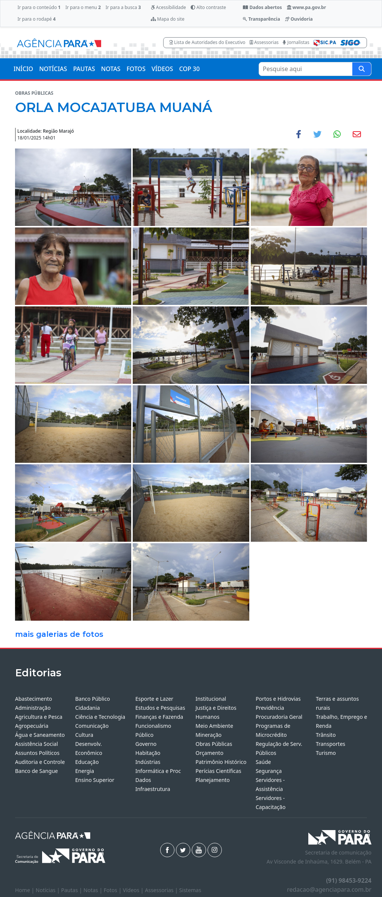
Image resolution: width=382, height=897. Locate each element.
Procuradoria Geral (279, 716)
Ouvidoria (299, 19)
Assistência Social (36, 743)
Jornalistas (296, 42)
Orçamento (209, 752)
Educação (87, 761)
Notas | (93, 890)
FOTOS (136, 69)
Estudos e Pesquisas (160, 707)
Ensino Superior (94, 779)
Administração (33, 707)
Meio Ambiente (214, 725)
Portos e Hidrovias (278, 698)
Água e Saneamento (40, 734)
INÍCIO (23, 69)
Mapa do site (168, 19)
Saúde (263, 761)
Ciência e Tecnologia (100, 716)
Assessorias (264, 42)
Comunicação (92, 725)
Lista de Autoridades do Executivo (208, 42)
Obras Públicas (214, 743)
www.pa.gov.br (306, 7)
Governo (145, 743)
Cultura (84, 734)
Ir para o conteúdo (39, 7)
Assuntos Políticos (37, 752)
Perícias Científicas (218, 770)
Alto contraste (208, 7)
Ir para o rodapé (36, 19)
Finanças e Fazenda (159, 716)
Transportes (330, 743)
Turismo (326, 752)
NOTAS (111, 69)
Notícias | (48, 890)
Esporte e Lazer (154, 698)
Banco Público (92, 698)
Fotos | (113, 890)
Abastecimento (33, 698)
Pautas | (72, 890)
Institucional (211, 698)
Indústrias (147, 761)
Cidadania (87, 707)
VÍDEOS (162, 69)
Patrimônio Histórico (221, 761)
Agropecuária (32, 725)
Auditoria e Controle (40, 761)
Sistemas (190, 890)
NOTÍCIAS (53, 69)
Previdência (270, 707)
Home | (25, 890)
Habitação (147, 752)
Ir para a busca (123, 7)
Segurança (269, 770)
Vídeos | (134, 890)
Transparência (261, 19)
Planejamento (213, 779)
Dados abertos (262, 7)
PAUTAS (84, 69)
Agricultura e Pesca (38, 716)
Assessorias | (162, 890)
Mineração (208, 734)
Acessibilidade (168, 7)
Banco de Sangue (36, 770)
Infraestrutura (152, 788)
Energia (84, 770)
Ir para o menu (83, 7)
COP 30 (189, 69)
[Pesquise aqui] (361, 69)
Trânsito (326, 734)
